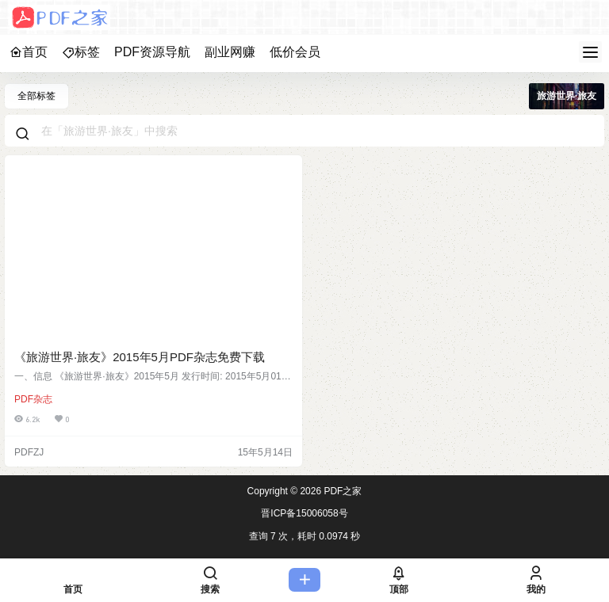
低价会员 (295, 52)
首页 (29, 52)
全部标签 (36, 95)
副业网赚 (230, 52)
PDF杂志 (33, 399)
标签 (81, 52)
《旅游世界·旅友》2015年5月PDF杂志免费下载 (139, 357)
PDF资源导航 (152, 52)
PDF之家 (341, 491)
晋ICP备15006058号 (304, 513)
